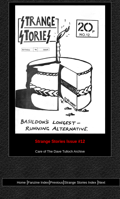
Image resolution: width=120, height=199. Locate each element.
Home (21, 182)
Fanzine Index (38, 182)
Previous (56, 182)
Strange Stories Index (80, 182)
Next (101, 182)
